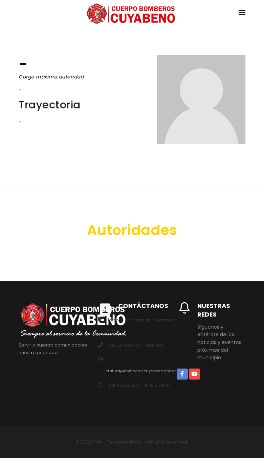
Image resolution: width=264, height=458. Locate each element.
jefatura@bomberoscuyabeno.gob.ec (140, 371)
